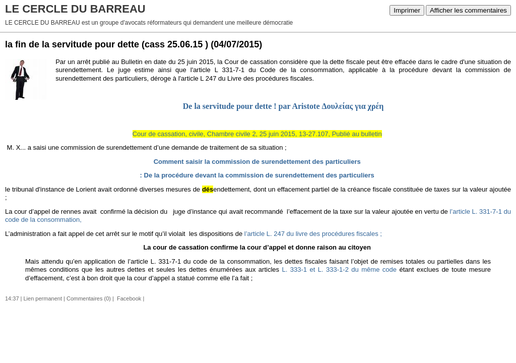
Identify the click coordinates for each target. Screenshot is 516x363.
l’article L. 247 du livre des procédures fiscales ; (312, 233)
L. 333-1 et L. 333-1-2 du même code (339, 269)
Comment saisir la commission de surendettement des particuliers (257, 161)
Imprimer (407, 10)
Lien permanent (43, 298)
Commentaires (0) (89, 298)
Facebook (128, 298)
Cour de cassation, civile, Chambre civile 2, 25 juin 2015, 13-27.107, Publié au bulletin (257, 134)
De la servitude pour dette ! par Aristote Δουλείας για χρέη (283, 106)
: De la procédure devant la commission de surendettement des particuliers (257, 175)
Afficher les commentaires (468, 10)
